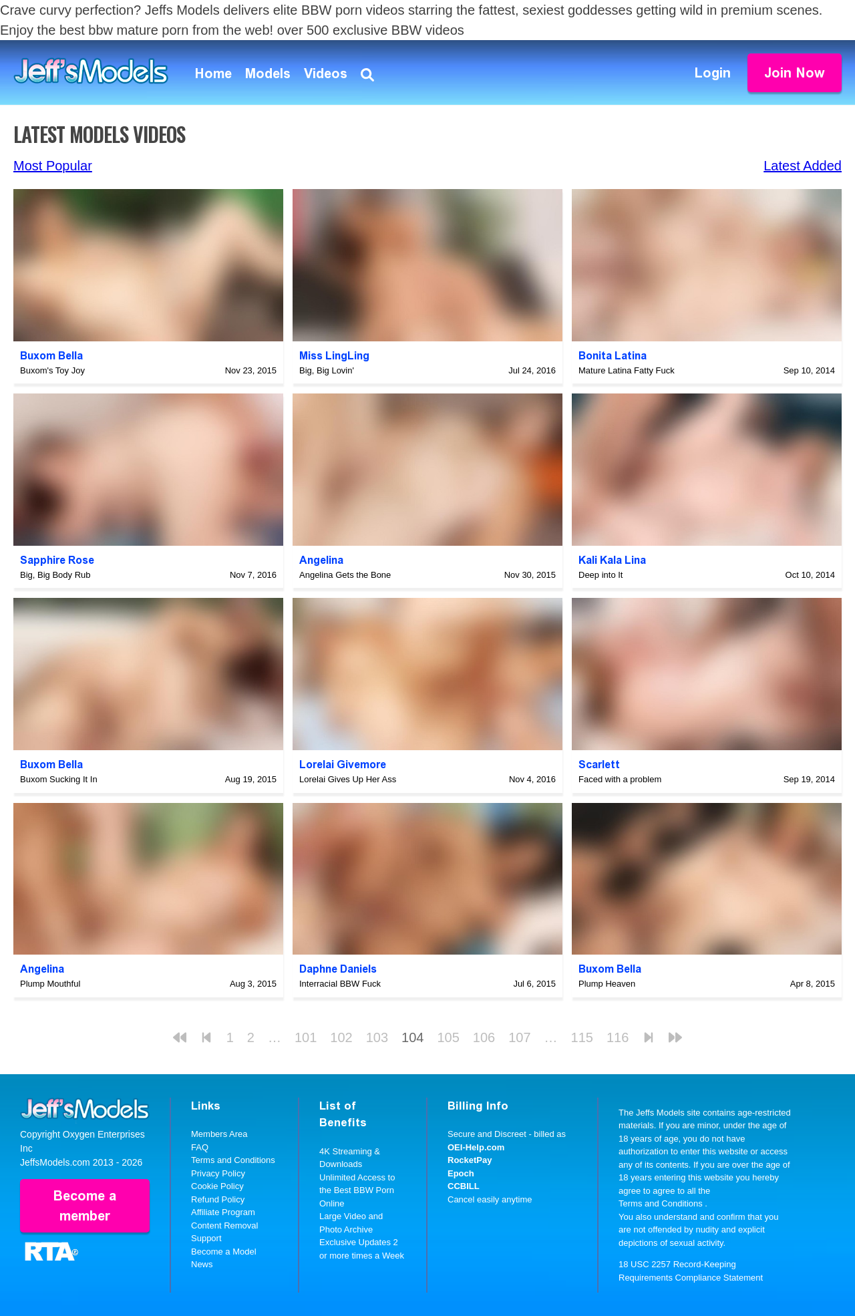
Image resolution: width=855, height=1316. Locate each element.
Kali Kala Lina (612, 560)
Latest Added (802, 165)
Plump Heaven (606, 984)
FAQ (199, 1147)
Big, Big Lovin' (326, 370)
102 (341, 1037)
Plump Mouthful (50, 984)
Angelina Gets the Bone (345, 575)
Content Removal (224, 1225)
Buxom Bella (51, 355)
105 (448, 1037)
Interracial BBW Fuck (340, 984)
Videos (325, 73)
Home (213, 73)
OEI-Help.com (476, 1147)
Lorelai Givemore (342, 764)
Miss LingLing (334, 355)
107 (519, 1037)
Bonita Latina (612, 355)
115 (582, 1037)
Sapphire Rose (57, 560)
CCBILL (464, 1186)
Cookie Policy (217, 1186)
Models (268, 73)
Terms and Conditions (233, 1160)
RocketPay (470, 1160)
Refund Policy (217, 1199)
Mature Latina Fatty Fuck (626, 370)
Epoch (461, 1173)
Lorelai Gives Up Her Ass (347, 779)
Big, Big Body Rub (55, 575)
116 (618, 1037)
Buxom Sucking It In (59, 779)
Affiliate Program (223, 1212)
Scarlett (599, 764)
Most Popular (52, 165)
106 (484, 1037)
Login (713, 73)
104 (412, 1037)
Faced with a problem (619, 779)
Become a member (84, 1206)
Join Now (794, 73)
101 (306, 1037)
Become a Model (223, 1252)
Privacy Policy (218, 1173)
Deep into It (600, 575)
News (202, 1264)
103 (377, 1037)
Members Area (219, 1134)
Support (206, 1238)
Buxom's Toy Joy (52, 370)
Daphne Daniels (338, 969)
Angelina (321, 560)
